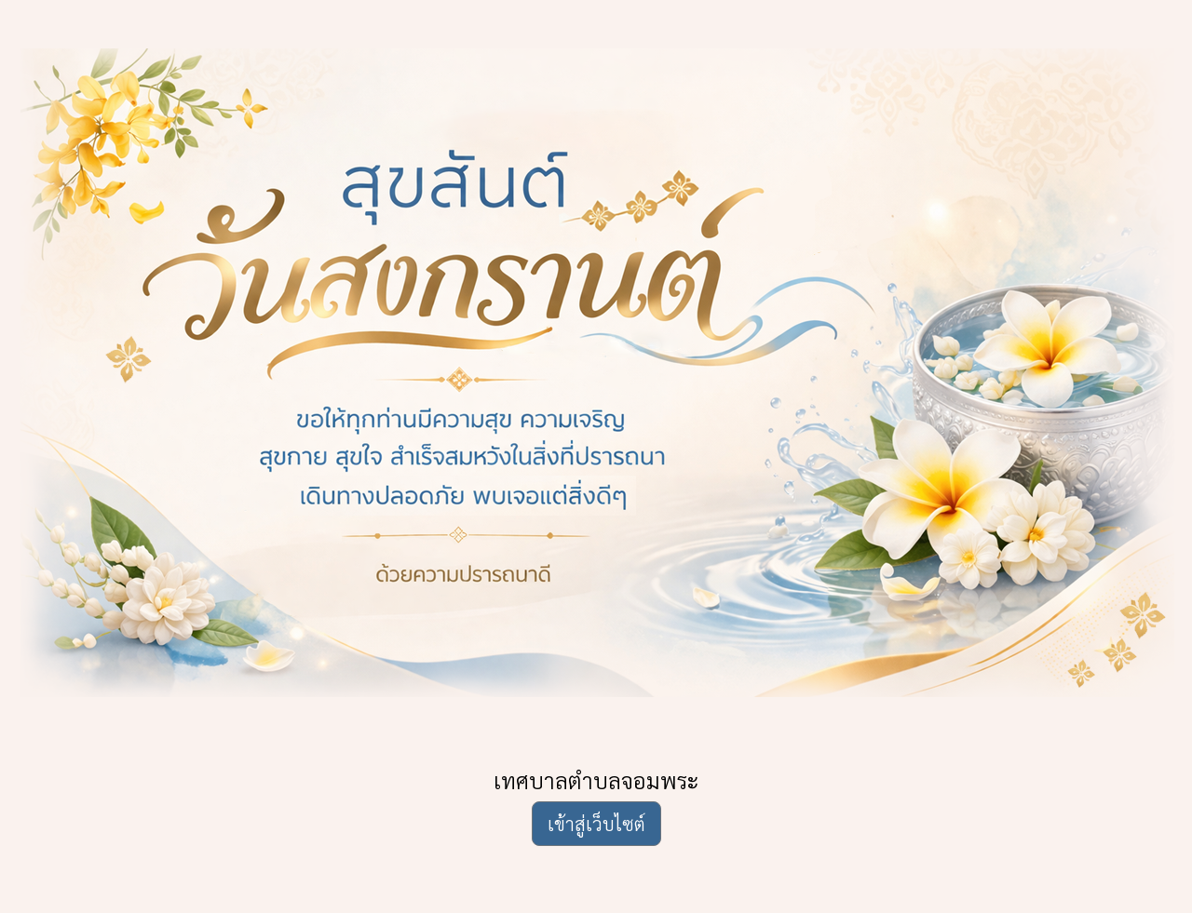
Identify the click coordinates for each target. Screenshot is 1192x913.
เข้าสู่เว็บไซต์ (596, 824)
